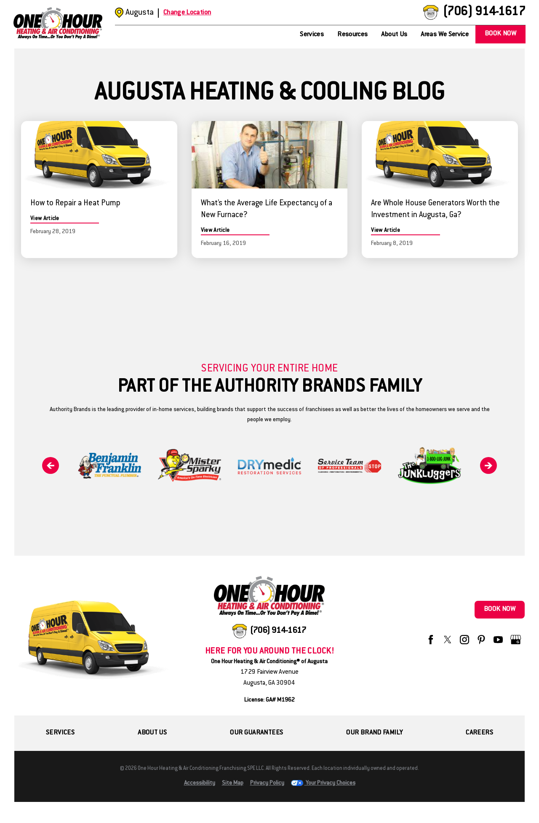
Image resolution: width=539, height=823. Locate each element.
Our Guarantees (256, 733)
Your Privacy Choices (323, 783)
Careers (479, 733)
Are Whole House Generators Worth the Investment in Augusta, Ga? (435, 209)
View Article (44, 218)
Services (312, 35)
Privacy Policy (267, 783)
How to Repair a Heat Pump (75, 203)
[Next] (488, 465)
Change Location (187, 13)
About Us (394, 35)
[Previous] (50, 465)
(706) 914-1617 (484, 12)
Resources (352, 35)
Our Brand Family (374, 733)
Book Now (500, 34)
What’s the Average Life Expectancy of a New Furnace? (266, 209)
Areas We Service (445, 35)
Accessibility (199, 783)
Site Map (232, 783)
